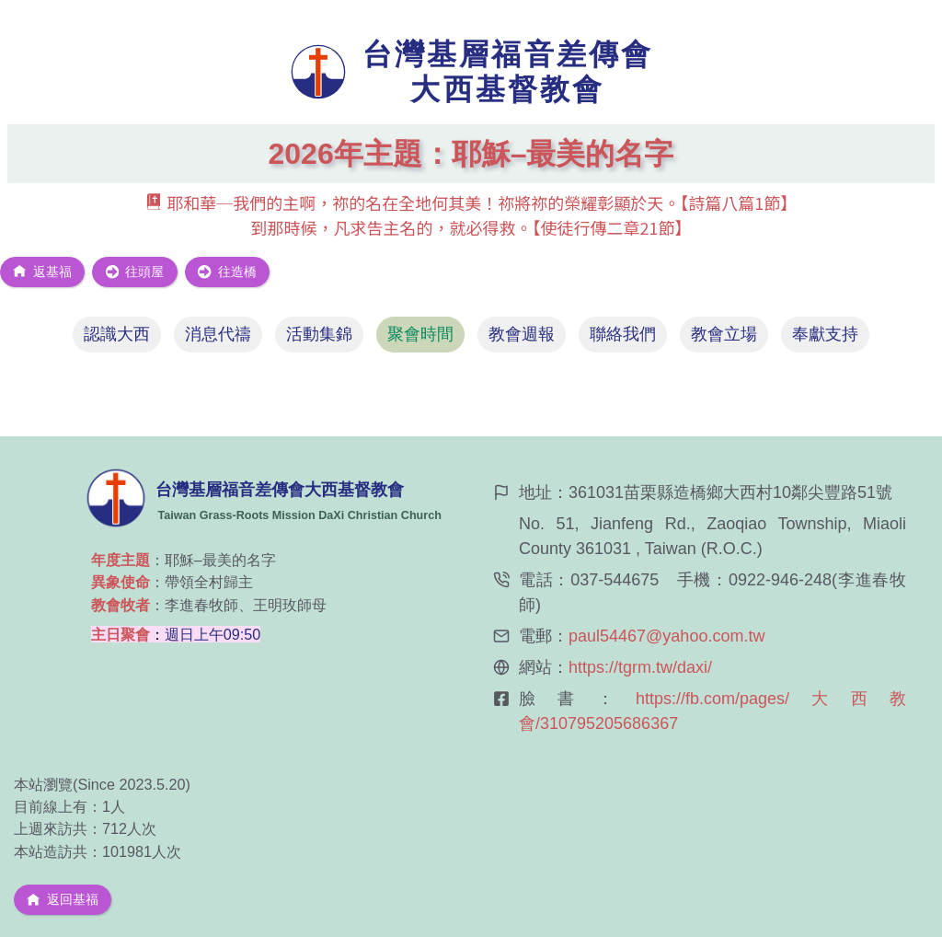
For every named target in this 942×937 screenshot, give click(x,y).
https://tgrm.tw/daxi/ (640, 667)
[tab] (117, 335)
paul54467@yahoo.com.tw (666, 636)
